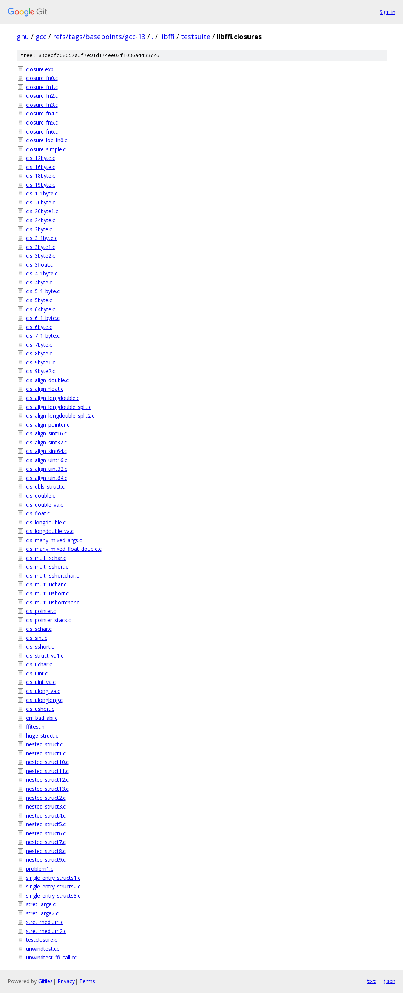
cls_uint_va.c (41, 682)
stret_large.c (41, 904)
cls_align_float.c (44, 388)
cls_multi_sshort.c (47, 566)
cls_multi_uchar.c (46, 584)
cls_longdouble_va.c (50, 531)
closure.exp (40, 69)
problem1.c (39, 868)
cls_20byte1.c (42, 211)
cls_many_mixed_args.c (54, 540)
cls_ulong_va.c (43, 691)
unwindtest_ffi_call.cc (51, 957)
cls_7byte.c (39, 344)
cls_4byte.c (39, 282)
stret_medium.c (44, 921)
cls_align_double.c (47, 380)
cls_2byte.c (39, 229)
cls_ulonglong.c (44, 700)
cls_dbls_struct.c (45, 486)
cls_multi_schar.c (46, 557)
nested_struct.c (44, 744)
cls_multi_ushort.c (47, 593)
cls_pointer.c (41, 611)
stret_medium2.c (46, 931)
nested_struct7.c (46, 841)
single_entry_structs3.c (53, 895)
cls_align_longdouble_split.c (58, 406)
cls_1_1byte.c (41, 193)
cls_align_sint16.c (46, 433)
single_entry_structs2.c (53, 886)
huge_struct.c (42, 735)
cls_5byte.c (39, 300)
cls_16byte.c (40, 167)
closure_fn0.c (42, 77)
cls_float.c (38, 513)
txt (371, 981)
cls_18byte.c (40, 175)
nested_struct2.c (46, 797)
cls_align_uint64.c (46, 477)
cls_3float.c (39, 264)
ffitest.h (35, 726)
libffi (167, 36)
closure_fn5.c (42, 122)
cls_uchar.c (39, 664)
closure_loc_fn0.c (46, 140)
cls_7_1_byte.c (43, 335)
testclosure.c (41, 939)
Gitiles (45, 981)
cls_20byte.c (40, 202)
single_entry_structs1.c (53, 877)
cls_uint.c (37, 673)
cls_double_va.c (44, 504)
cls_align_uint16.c (46, 460)
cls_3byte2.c (40, 255)
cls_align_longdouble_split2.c (60, 415)
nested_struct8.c (46, 851)
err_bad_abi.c (41, 717)
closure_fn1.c (42, 87)
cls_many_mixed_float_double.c (64, 548)
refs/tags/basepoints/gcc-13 (99, 36)
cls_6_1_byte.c (43, 317)
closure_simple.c (46, 149)
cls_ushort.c (40, 708)
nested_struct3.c (46, 806)
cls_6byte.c (39, 326)
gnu (23, 36)
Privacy (66, 981)
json (389, 981)
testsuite (195, 36)
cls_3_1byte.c (41, 237)
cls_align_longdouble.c (52, 397)
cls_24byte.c (40, 220)
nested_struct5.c (46, 824)
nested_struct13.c (47, 788)
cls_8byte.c (39, 353)
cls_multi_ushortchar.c (52, 602)
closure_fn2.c (42, 95)
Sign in (387, 11)
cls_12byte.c (40, 157)
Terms (87, 981)
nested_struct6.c (46, 833)
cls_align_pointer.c (47, 424)
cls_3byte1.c (40, 247)
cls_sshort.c (40, 646)
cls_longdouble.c (46, 522)
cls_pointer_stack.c (48, 620)
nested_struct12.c (47, 779)
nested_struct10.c (47, 762)
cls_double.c (40, 495)
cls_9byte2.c (40, 371)
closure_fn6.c (42, 131)
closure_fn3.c (42, 104)
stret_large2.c (42, 913)
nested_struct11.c (47, 771)
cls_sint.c (36, 637)
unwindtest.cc (42, 948)
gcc (41, 36)
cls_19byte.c (40, 184)
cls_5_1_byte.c (43, 291)
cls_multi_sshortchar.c (52, 575)
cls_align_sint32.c (46, 442)
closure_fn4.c (42, 113)
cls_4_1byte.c (41, 273)
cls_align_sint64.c (46, 451)
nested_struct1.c (46, 753)
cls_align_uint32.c (46, 468)
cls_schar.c (39, 628)
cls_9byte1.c (40, 362)
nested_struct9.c (46, 859)
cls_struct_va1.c (44, 655)
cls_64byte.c (40, 309)
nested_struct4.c (46, 815)
